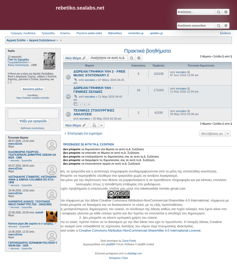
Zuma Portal (129, 240)
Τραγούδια (48, 33)
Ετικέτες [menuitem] (65, 33)
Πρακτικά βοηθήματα (147, 51)
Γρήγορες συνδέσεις (23, 33)
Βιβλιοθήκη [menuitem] (115, 33)
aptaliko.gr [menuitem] (156, 33)
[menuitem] (114, 258)
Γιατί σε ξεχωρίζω (18, 59)
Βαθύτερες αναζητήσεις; (33, 128)
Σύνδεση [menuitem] (225, 33)
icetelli (39, 212)
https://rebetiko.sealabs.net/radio (32, 98)
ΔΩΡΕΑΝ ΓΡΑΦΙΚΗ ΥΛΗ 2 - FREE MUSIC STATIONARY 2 (99, 73)
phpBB (110, 244)
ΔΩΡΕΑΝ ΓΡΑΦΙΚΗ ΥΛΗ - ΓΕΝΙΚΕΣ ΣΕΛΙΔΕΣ (93, 90)
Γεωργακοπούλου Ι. (19, 62)
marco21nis (15, 143)
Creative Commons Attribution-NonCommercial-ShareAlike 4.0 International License (140, 230)
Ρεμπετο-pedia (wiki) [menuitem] (89, 33)
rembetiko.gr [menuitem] (136, 33)
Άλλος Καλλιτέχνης (18, 65)
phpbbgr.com (134, 253)
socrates (90, 79)
